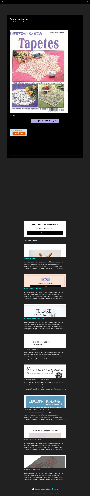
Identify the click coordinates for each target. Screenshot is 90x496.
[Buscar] (87, 2)
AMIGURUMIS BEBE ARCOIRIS (32, 288)
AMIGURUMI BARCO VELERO (32, 439)
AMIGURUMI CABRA (30, 258)
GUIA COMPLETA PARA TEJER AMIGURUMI (36, 409)
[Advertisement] (45, 173)
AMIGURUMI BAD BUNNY (31, 349)
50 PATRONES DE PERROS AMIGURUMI (35, 319)
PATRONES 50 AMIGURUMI (32, 470)
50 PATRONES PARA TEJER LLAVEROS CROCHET (38, 379)
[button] (11, 25)
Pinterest (13, 115)
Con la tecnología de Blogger (45, 489)
